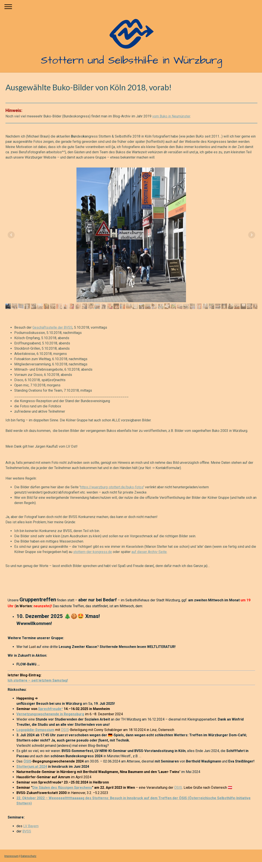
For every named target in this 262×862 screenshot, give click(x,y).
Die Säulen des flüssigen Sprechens (62, 787)
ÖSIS (65, 730)
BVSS (26, 831)
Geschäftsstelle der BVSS (52, 327)
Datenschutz (28, 856)
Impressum (11, 856)
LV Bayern (31, 826)
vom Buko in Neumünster (171, 116)
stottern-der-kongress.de (92, 552)
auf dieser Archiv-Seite (149, 552)
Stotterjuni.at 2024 (31, 766)
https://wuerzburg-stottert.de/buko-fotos (111, 487)
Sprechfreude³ (50, 709)
